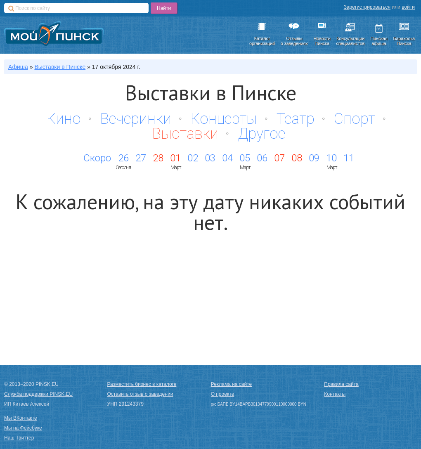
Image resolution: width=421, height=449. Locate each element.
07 (279, 158)
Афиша (18, 67)
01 (175, 158)
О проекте (222, 394)
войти (408, 7)
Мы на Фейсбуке (23, 428)
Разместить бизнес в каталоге (142, 384)
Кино (64, 119)
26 (123, 158)
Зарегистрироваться (367, 7)
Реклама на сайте (231, 384)
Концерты (224, 119)
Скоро (97, 158)
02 (192, 158)
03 (210, 158)
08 (296, 158)
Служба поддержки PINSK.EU (38, 394)
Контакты (334, 394)
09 (314, 158)
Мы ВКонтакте (20, 418)
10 (331, 158)
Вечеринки (135, 119)
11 (348, 158)
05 (244, 158)
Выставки (185, 133)
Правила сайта (341, 384)
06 (262, 158)
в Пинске (59, 67)
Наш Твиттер (19, 438)
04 (227, 158)
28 (158, 158)
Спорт (354, 119)
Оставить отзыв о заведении (140, 394)
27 (140, 158)
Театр (296, 119)
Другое (261, 133)
